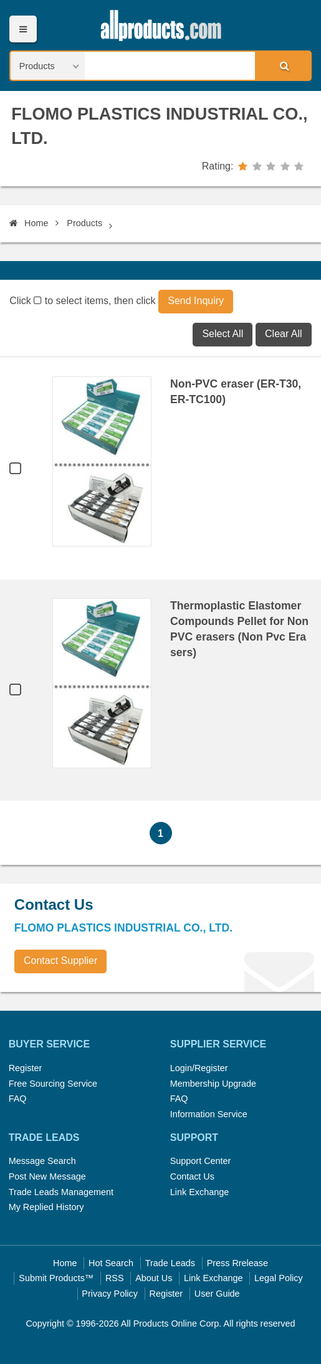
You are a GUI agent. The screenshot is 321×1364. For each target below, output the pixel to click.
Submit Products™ (56, 1278)
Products (84, 223)
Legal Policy (278, 1278)
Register (25, 1068)
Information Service (208, 1114)
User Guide (217, 1294)
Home (28, 223)
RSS (114, 1278)
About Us (153, 1278)
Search (282, 65)
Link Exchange (199, 1192)
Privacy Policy (110, 1294)
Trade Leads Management (61, 1192)
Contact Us (192, 1176)
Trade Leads (170, 1263)
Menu (23, 29)
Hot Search (111, 1263)
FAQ (18, 1099)
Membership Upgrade (213, 1084)
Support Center (200, 1161)
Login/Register (199, 1068)
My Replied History (46, 1207)
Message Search (42, 1161)
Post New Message (47, 1176)
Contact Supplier (60, 960)
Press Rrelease (237, 1263)
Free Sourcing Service (53, 1084)
